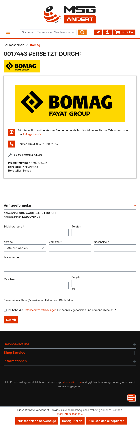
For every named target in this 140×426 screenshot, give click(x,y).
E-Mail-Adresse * (14, 226)
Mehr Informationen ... (70, 413)
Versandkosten (72, 382)
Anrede (8, 241)
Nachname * (101, 241)
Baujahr (76, 277)
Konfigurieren (72, 421)
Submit (11, 320)
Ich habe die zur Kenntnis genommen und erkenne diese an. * (62, 310)
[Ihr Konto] (107, 32)
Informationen (15, 361)
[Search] (82, 32)
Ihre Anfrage (11, 257)
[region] (70, 103)
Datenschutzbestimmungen (40, 310)
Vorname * (55, 241)
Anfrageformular (32, 134)
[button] (70, 206)
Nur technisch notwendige (37, 421)
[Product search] (48, 32)
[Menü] (8, 32)
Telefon (76, 226)
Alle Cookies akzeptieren (106, 421)
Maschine (9, 279)
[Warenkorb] (124, 32)
